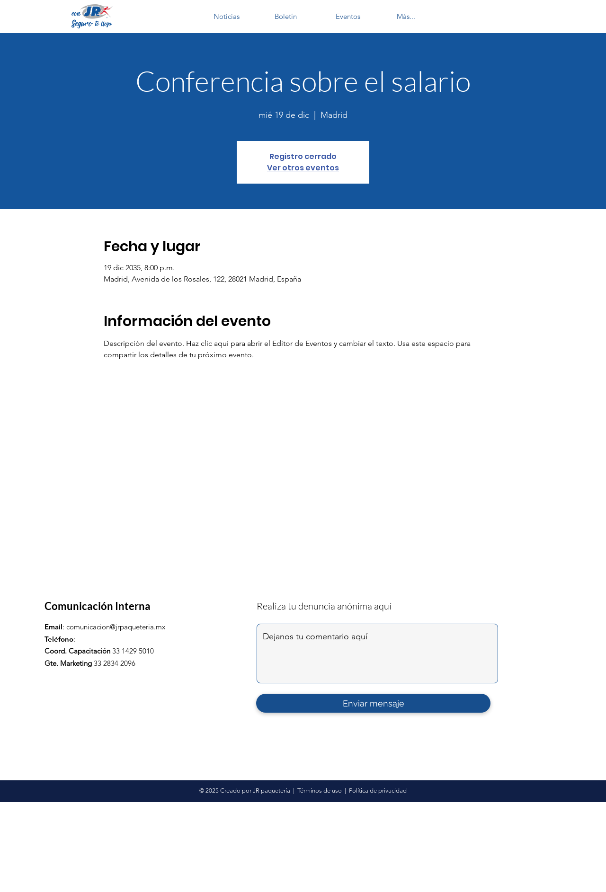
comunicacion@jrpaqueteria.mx (115, 626)
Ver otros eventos (303, 167)
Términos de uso (319, 790)
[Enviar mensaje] (373, 703)
